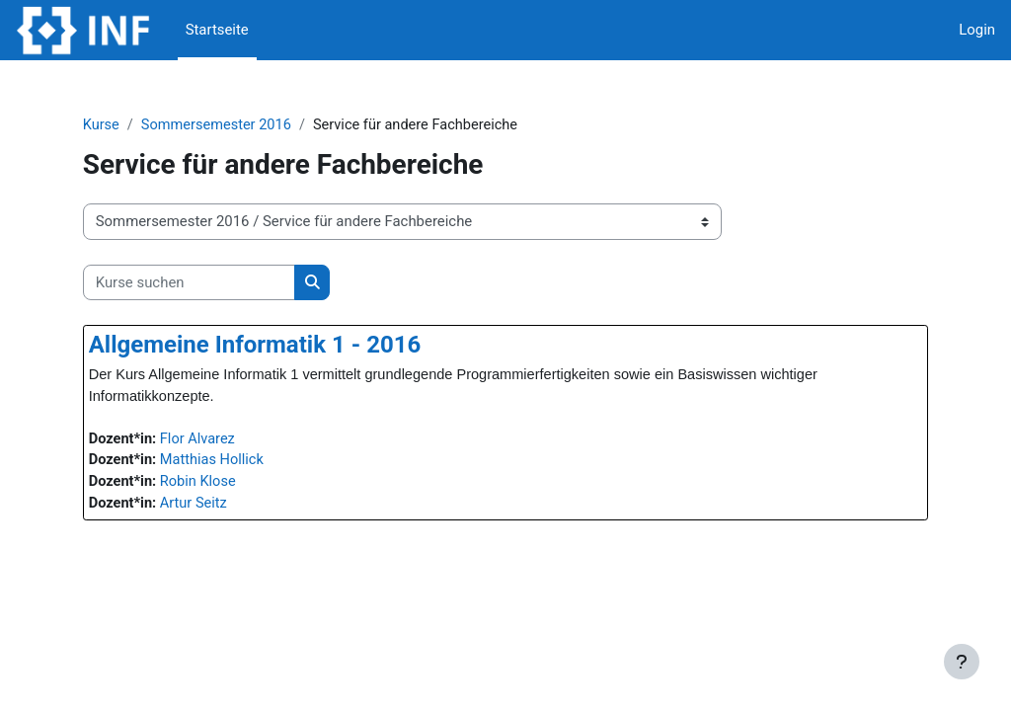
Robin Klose (233, 485)
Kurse (134, 125)
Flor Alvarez (233, 440)
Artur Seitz (229, 506)
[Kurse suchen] (222, 282)
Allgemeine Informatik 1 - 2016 (287, 345)
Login (977, 30)
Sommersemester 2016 (253, 125)
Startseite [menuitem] (217, 30)
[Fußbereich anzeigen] (961, 661)
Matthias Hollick (247, 463)
